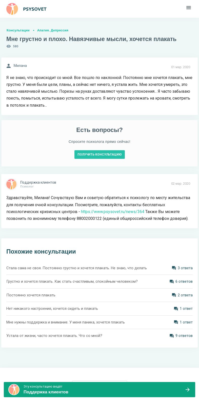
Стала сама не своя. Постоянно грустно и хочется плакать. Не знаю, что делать (76, 268)
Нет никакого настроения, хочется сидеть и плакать (52, 308)
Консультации (18, 30)
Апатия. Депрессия (52, 30)
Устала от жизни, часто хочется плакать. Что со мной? (54, 335)
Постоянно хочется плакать (30, 295)
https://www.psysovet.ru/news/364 (112, 211)
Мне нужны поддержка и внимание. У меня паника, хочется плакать (65, 322)
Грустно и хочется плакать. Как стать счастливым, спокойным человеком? (72, 281)
